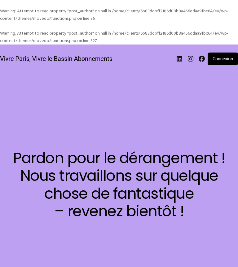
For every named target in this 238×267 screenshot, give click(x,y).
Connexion (223, 58)
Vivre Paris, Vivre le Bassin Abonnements (56, 58)
